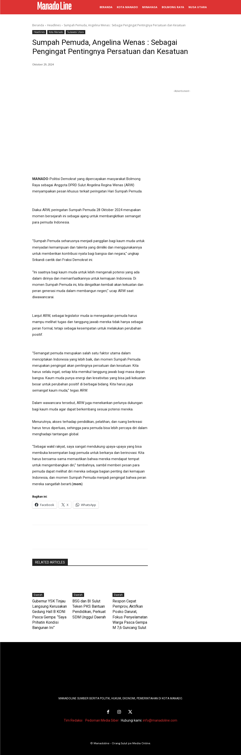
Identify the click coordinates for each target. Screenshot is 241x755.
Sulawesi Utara (75, 32)
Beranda (38, 25)
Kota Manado (55, 32)
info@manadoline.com (160, 716)
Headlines (54, 25)
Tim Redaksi (73, 716)
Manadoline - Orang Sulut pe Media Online (122, 739)
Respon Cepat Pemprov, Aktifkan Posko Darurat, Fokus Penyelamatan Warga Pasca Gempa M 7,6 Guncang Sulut (128, 610)
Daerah (38, 594)
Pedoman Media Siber (102, 716)
